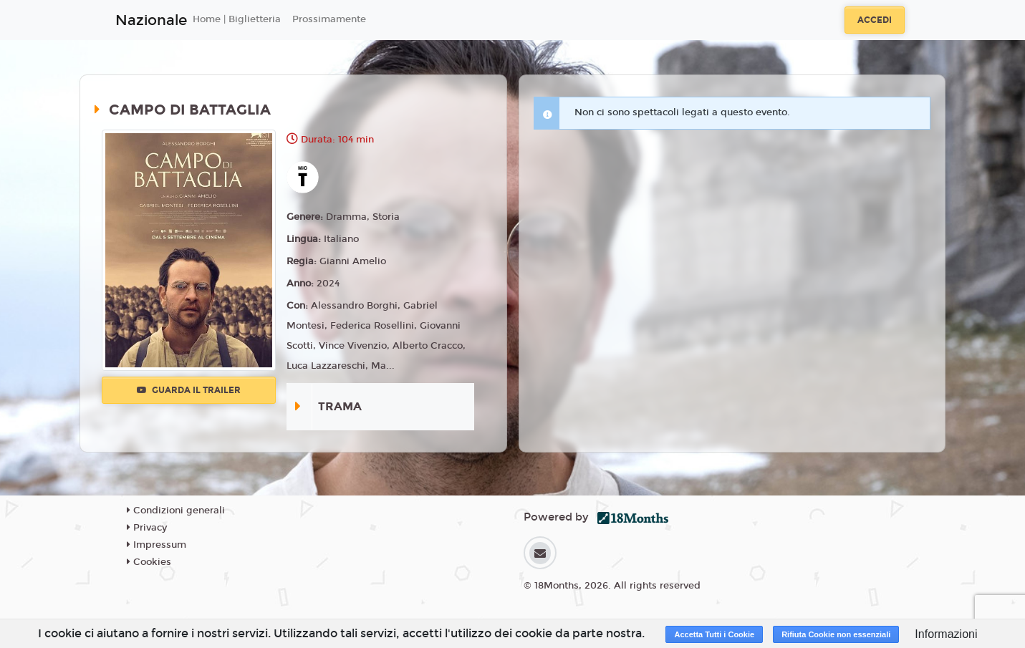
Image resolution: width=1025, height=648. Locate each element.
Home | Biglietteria (237, 19)
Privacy (147, 527)
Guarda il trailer (189, 390)
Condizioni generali (176, 510)
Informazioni (946, 634)
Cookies (149, 562)
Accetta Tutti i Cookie (714, 634)
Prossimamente (329, 19)
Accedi (874, 20)
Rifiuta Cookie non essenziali (835, 634)
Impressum (156, 545)
